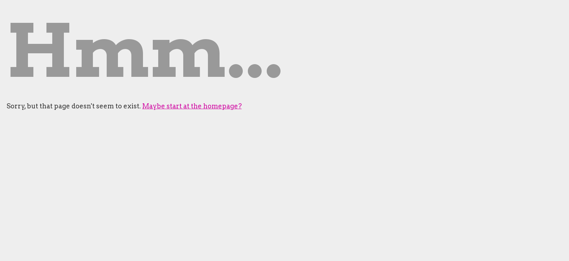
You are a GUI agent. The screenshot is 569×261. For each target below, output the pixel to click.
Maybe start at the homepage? (192, 106)
